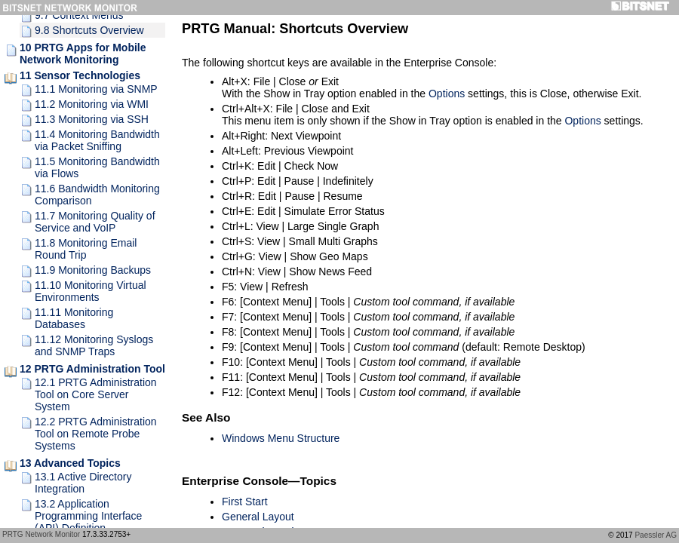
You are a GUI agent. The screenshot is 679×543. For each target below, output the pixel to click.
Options (447, 93)
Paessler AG (655, 535)
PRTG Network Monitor (41, 534)
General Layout (258, 517)
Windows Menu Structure (281, 438)
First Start (245, 501)
